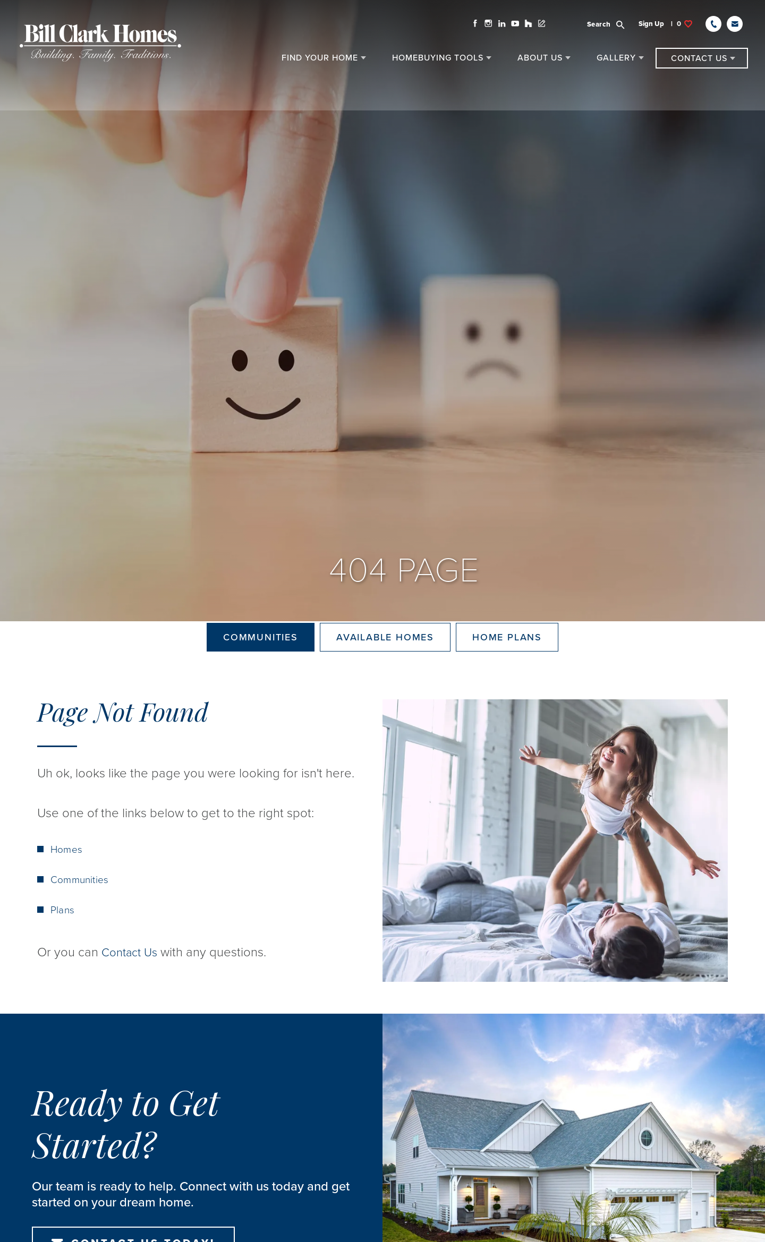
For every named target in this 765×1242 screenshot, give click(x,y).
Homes (66, 884)
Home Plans (507, 655)
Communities (260, 655)
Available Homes (385, 655)
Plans (62, 945)
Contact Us (132, 987)
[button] (607, 27)
